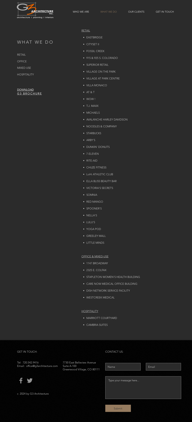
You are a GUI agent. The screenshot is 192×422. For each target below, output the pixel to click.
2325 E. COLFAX (96, 270)
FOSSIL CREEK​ (95, 51)
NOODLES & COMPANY (101, 126)
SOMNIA (91, 195)
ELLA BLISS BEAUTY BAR (101, 181)
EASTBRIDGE (94, 37)
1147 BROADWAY (97, 263)
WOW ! (91, 99)
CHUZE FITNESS (96, 167)
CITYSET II (92, 44)
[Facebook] (21, 380)
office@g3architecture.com (42, 366)
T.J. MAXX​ (92, 106)
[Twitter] (30, 380)
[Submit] (118, 408)
